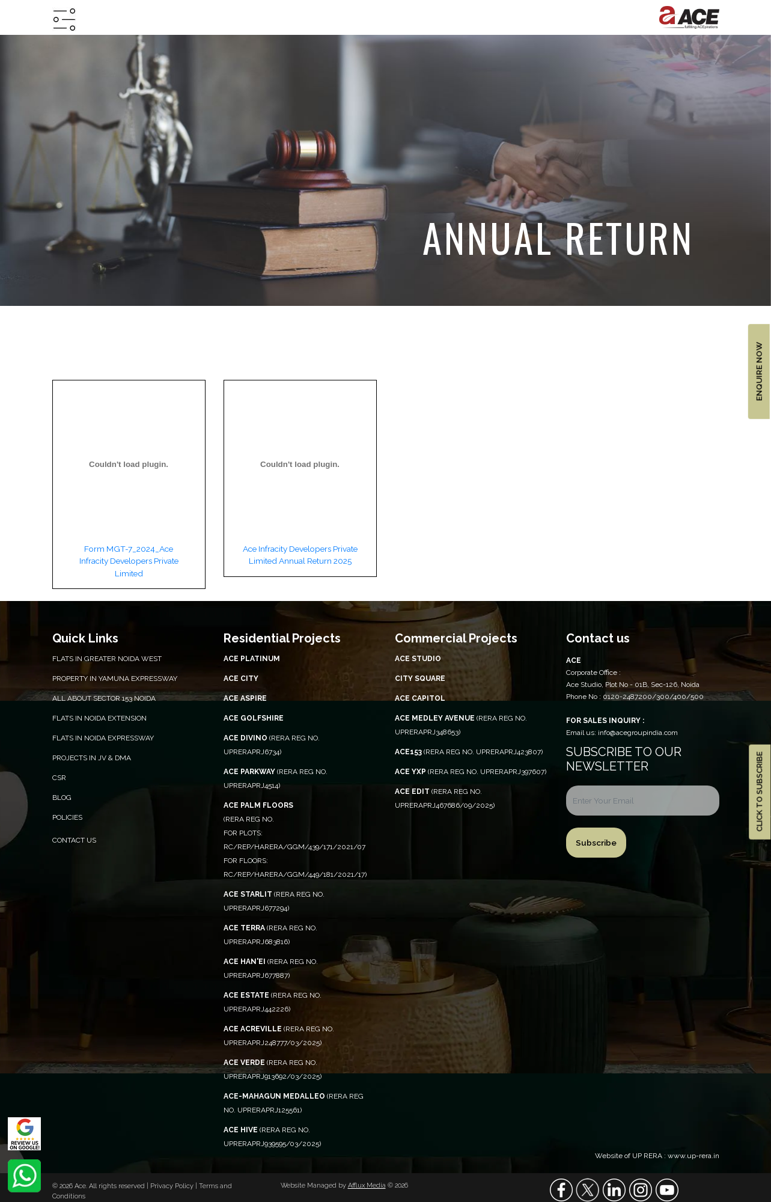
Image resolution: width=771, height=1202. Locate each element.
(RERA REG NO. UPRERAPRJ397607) (470, 771)
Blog (62, 797)
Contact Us (74, 840)
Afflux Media (367, 1185)
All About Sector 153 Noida (104, 698)
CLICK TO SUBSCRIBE (759, 792)
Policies (67, 817)
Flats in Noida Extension (99, 718)
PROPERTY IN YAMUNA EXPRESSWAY (114, 678)
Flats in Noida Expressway (103, 738)
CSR (59, 777)
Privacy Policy (172, 1186)
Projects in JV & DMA (91, 758)
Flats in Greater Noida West (107, 658)
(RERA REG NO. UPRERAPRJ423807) (469, 752)
